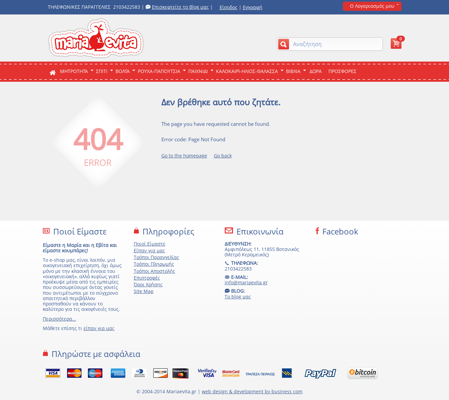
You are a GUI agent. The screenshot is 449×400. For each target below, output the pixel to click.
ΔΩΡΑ (316, 71)
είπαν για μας (99, 328)
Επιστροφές (147, 278)
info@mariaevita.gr (246, 282)
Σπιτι (101, 71)
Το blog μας (238, 296)
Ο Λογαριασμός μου (372, 6)
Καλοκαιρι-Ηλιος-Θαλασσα (247, 71)
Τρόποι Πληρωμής (154, 264)
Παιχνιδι (198, 71)
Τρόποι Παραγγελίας (156, 257)
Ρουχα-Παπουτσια (159, 71)
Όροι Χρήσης (148, 284)
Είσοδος (228, 7)
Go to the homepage (184, 155)
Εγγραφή (252, 7)
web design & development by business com (252, 391)
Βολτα (123, 71)
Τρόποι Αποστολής (154, 271)
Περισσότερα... (59, 319)
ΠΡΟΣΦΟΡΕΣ (342, 71)
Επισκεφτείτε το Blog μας (180, 7)
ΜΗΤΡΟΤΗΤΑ (74, 71)
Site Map (144, 291)
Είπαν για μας (149, 250)
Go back (223, 155)
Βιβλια (293, 71)
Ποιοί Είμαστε (149, 244)
